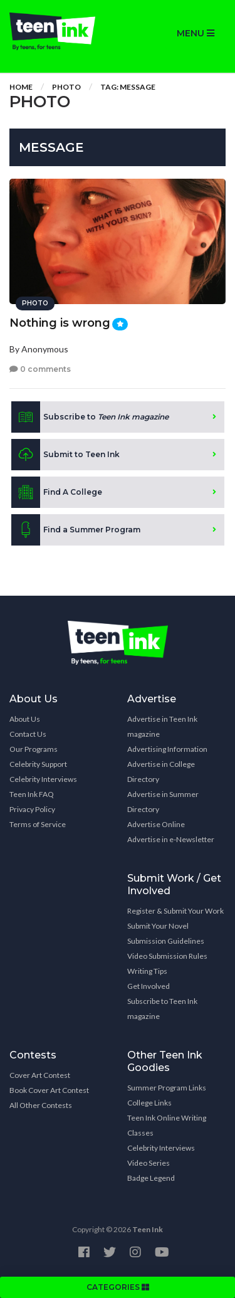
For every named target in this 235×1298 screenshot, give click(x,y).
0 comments (40, 369)
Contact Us (27, 734)
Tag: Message (127, 87)
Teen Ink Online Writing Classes (166, 1125)
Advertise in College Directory (161, 771)
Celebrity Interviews (43, 779)
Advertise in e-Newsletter (170, 839)
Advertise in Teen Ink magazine (162, 726)
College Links (149, 1102)
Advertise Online (156, 824)
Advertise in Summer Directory (163, 801)
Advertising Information (167, 749)
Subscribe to (90, 417)
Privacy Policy (32, 809)
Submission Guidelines (165, 941)
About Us (24, 719)
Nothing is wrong (59, 323)
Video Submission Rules (167, 956)
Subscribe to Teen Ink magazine (162, 1008)
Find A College (56, 492)
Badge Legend (151, 1178)
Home (21, 87)
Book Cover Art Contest (49, 1090)
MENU (195, 33)
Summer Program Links (166, 1087)
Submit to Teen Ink (65, 454)
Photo (66, 87)
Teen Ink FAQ (31, 794)
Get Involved (148, 986)
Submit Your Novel (158, 926)
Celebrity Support (38, 764)
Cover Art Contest (39, 1075)
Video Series (148, 1163)
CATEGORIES (117, 1287)
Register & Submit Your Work (175, 910)
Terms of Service (37, 824)
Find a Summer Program (75, 530)
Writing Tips (147, 971)
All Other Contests (40, 1105)
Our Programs (33, 749)
